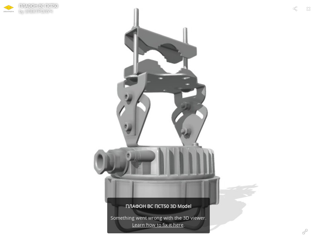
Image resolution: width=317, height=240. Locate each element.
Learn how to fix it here (157, 225)
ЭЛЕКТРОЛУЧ (39, 11)
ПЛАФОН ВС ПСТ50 (38, 6)
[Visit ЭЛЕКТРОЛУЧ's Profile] (8, 8)
